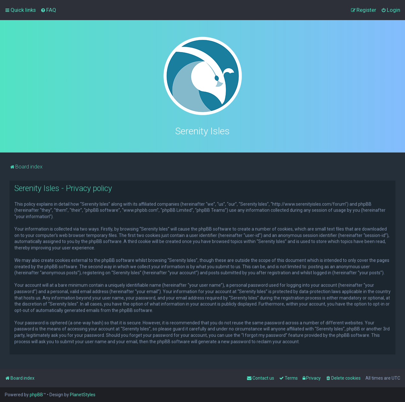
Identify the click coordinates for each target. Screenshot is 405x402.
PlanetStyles (82, 394)
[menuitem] (48, 9)
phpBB (36, 394)
